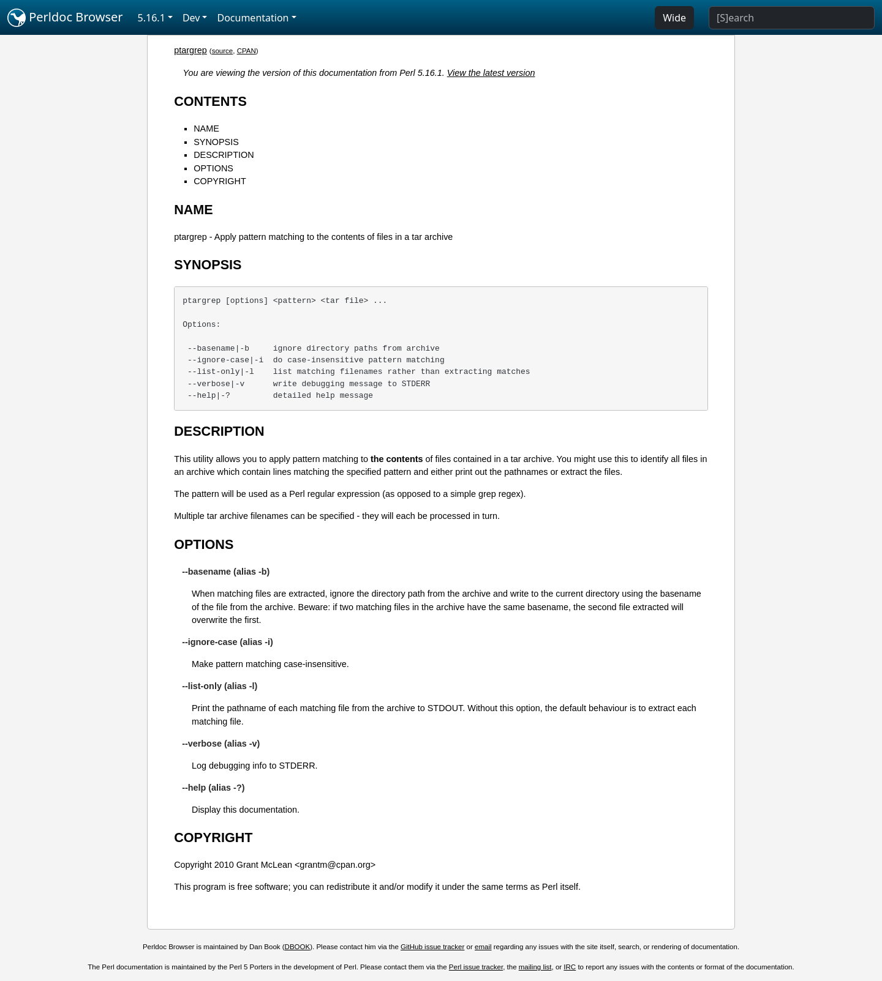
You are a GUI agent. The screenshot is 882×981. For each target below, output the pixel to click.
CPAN (246, 50)
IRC (570, 967)
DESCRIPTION (224, 155)
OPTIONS (213, 168)
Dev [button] (191, 17)
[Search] (792, 17)
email (483, 946)
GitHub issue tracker (432, 946)
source (222, 50)
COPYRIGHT (220, 181)
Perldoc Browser (65, 18)
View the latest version (491, 73)
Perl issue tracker (476, 967)
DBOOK (298, 946)
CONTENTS (210, 101)
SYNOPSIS (216, 142)
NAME (206, 128)
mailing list (535, 967)
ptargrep (190, 50)
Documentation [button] (252, 17)
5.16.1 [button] (151, 17)
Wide (674, 17)
